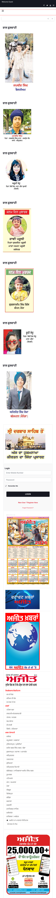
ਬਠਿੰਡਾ (9, 797)
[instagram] (53, 5)
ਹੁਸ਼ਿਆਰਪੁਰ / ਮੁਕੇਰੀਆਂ (14, 744)
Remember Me (13, 486)
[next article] (48, 19)
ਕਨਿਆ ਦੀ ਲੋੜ (11, 698)
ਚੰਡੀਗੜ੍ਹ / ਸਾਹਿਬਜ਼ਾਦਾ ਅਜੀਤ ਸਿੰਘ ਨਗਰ (20, 771)
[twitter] (47, 5)
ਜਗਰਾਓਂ (9, 805)
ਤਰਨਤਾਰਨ (10, 759)
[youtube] (50, 5)
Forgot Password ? (28, 508)
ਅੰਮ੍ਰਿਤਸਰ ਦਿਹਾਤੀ (13, 767)
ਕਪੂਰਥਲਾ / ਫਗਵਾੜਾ (13, 740)
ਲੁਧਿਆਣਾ (10, 763)
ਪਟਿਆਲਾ (10, 778)
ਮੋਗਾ (8, 786)
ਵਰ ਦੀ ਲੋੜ (10, 694)
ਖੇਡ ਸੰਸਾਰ (10, 721)
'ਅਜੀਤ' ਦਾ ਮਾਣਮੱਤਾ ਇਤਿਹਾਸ (17, 820)
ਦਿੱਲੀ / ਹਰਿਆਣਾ (12, 729)
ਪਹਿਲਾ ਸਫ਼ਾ (10, 710)
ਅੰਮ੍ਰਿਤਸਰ (10, 755)
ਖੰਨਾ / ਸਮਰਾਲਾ (11, 782)
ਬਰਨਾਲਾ (9, 801)
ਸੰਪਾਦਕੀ (9, 725)
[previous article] (52, 19)
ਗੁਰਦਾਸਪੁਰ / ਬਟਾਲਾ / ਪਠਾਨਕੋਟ (17, 752)
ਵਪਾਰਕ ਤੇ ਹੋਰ (11, 702)
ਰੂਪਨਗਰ (9, 775)
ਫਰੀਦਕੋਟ (10, 813)
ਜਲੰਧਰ (9, 736)
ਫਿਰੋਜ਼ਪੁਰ (10, 794)
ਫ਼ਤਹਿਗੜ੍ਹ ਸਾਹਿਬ (12, 809)
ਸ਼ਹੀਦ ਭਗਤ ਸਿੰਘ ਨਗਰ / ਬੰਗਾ (16, 748)
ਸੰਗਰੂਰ (9, 790)
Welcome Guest (7, 2)
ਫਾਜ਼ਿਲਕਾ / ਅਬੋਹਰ (13, 816)
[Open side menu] (3, 11)
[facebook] (44, 5)
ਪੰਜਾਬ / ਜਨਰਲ (11, 717)
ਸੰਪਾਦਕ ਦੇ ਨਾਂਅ (12, 824)
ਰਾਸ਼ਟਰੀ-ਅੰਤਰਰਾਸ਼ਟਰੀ (14, 714)
